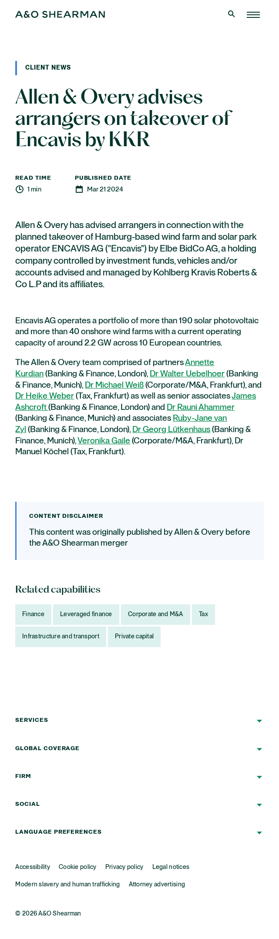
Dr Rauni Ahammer (201, 407)
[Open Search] (232, 14)
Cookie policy (78, 867)
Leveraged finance (86, 614)
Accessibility (32, 867)
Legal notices (171, 867)
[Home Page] (253, 14)
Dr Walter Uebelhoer (187, 374)
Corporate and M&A (155, 614)
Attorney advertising (157, 884)
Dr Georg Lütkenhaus (171, 429)
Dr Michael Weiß (114, 385)
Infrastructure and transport (60, 636)
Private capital (134, 636)
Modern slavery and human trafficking (67, 884)
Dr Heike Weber (44, 396)
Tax (203, 614)
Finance (33, 614)
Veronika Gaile (103, 441)
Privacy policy (124, 867)
